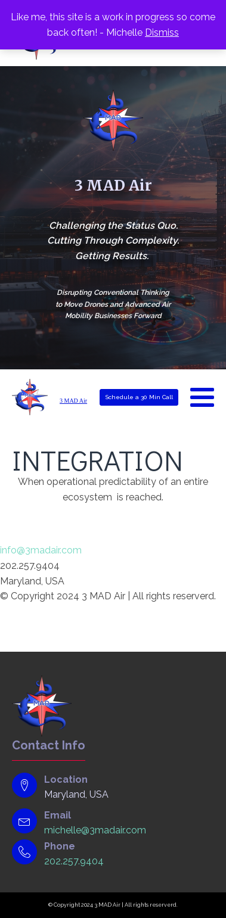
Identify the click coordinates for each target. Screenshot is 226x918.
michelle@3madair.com (95, 830)
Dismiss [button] (162, 32)
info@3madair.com (41, 550)
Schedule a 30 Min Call (139, 397)
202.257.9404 (74, 861)
